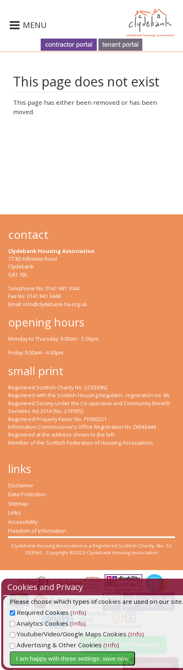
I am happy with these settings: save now (92, 658)
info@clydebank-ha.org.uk (55, 304)
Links (14, 512)
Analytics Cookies (58, 623)
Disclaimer (20, 485)
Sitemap (18, 503)
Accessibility (22, 521)
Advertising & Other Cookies (75, 645)
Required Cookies (58, 612)
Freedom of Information (37, 530)
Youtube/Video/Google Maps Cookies (87, 634)
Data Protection (27, 494)
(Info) (98, 612)
